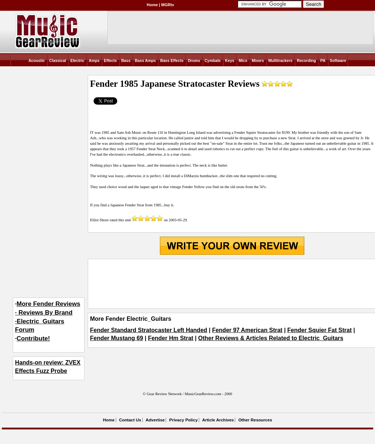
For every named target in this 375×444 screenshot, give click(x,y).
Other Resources (255, 420)
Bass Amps (145, 60)
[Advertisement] (232, 284)
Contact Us (130, 420)
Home (152, 5)
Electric (77, 60)
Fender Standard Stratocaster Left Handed (148, 330)
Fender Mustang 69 (116, 338)
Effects (110, 60)
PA (322, 60)
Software (338, 60)
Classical (57, 60)
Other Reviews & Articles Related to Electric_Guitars (270, 338)
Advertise (155, 420)
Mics (242, 60)
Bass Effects (171, 60)
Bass (125, 60)
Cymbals (213, 60)
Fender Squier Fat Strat (319, 330)
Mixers (258, 60)
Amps (94, 60)
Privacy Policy (183, 420)
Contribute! (33, 338)
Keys (229, 60)
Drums (194, 60)
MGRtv (167, 5)
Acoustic (36, 60)
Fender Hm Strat (170, 338)
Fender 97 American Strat (247, 330)
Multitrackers (280, 60)
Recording (306, 60)
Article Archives (218, 420)
